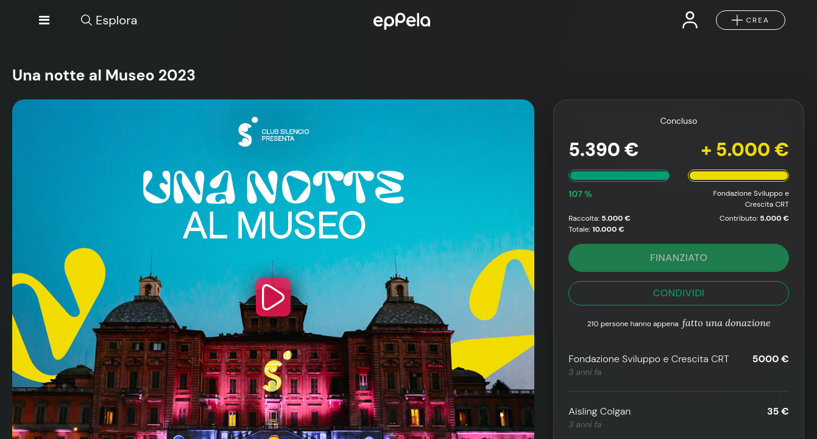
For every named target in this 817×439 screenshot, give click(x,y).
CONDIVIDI (679, 293)
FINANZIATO (678, 257)
